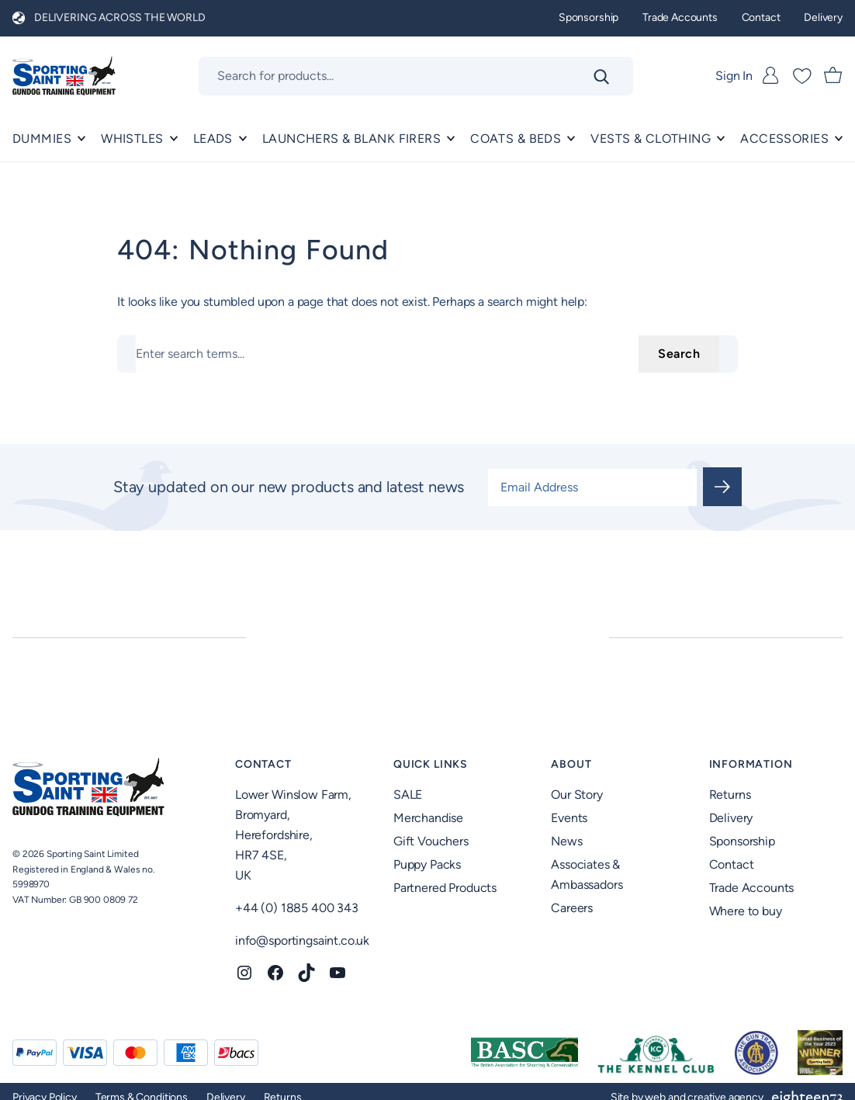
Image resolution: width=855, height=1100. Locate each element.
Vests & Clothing (650, 138)
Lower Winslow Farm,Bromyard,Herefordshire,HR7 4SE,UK (293, 835)
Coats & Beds (515, 138)
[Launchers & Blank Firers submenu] (451, 138)
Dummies (41, 138)
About (571, 764)
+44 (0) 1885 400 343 (296, 907)
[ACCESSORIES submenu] (839, 138)
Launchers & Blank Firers (351, 138)
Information (751, 764)
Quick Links (430, 764)
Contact (263, 764)
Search (679, 353)
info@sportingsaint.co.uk (302, 940)
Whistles (132, 138)
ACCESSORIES (784, 138)
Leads (213, 138)
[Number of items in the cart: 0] (833, 76)
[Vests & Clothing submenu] (721, 138)
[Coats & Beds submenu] (571, 138)
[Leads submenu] (243, 138)
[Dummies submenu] (81, 138)
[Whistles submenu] (174, 138)
